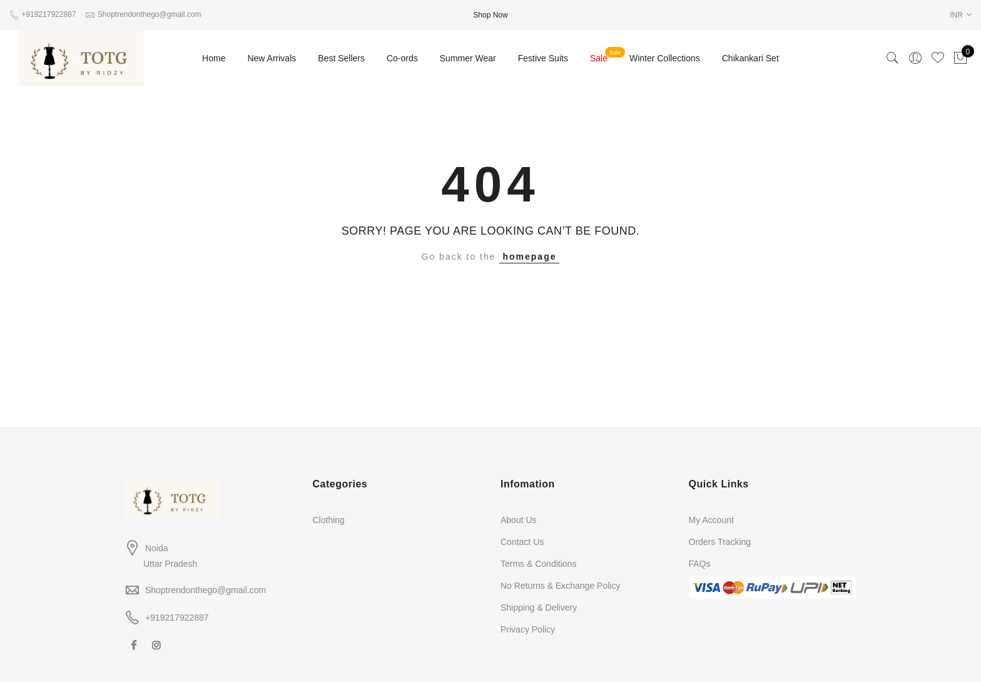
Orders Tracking (720, 542)
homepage (529, 257)
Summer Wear (468, 58)
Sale (598, 58)
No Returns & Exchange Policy (560, 586)
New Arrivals (271, 58)
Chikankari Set (750, 58)
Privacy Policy (528, 629)
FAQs (700, 564)
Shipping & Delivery (539, 608)
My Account (711, 520)
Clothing (329, 520)
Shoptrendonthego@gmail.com (205, 590)
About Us (519, 520)
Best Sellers (341, 58)
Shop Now (490, 15)
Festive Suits (543, 58)
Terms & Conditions (538, 564)
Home (213, 58)
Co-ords (402, 58)
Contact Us (522, 542)
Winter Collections (664, 58)
